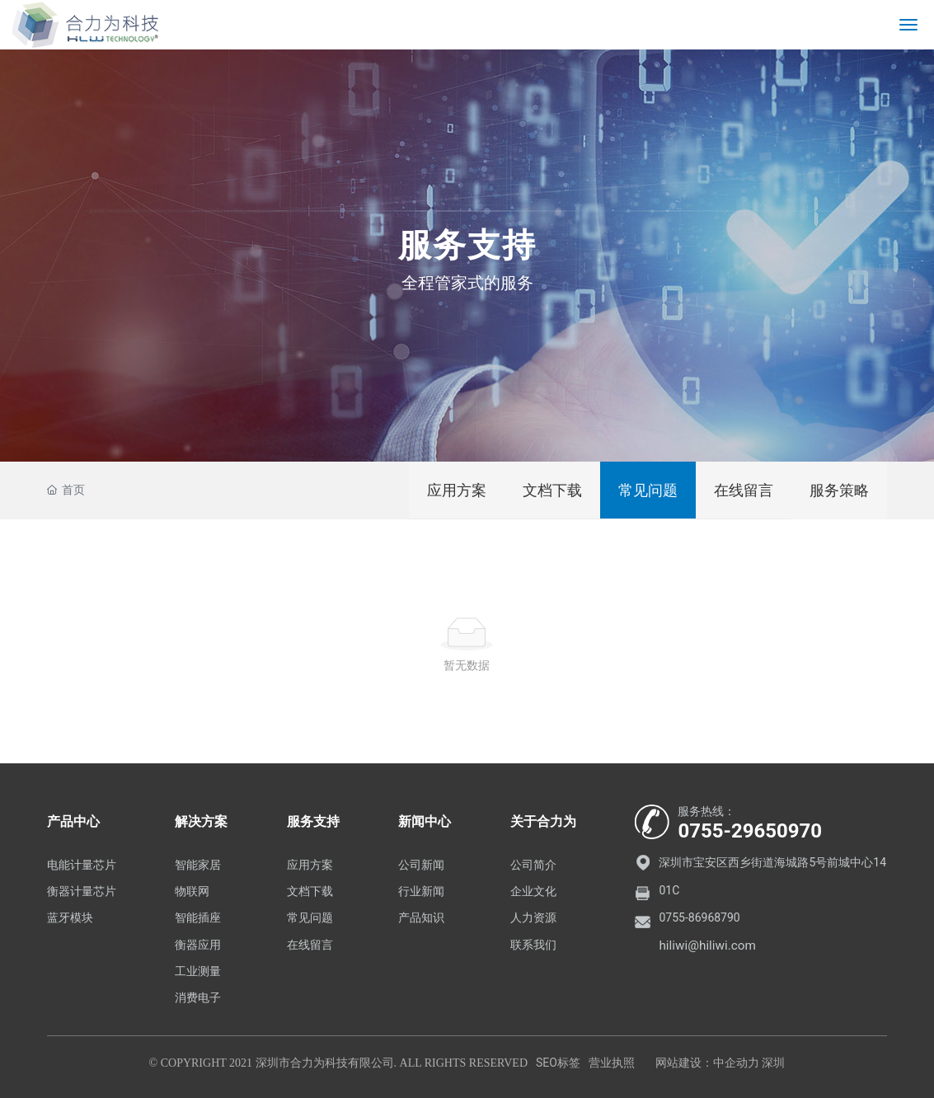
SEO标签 (558, 1062)
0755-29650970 (750, 830)
